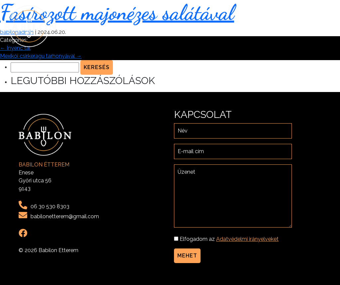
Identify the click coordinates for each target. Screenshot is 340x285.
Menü (260, 26)
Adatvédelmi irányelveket (247, 239)
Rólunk (235, 26)
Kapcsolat (317, 26)
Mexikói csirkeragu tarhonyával (41, 56)
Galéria (284, 26)
